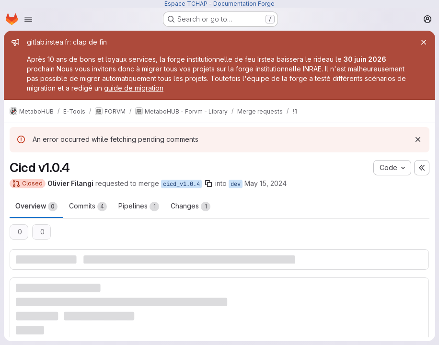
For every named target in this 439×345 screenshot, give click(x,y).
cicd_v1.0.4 (181, 184)
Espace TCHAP (186, 3)
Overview (36, 206)
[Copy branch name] (208, 183)
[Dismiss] (418, 139)
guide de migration (133, 88)
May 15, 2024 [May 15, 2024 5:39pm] (265, 183)
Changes (190, 206)
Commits (88, 206)
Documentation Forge (244, 3)
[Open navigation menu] (28, 19)
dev (236, 184)
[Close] (423, 42)
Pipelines (138, 206)
